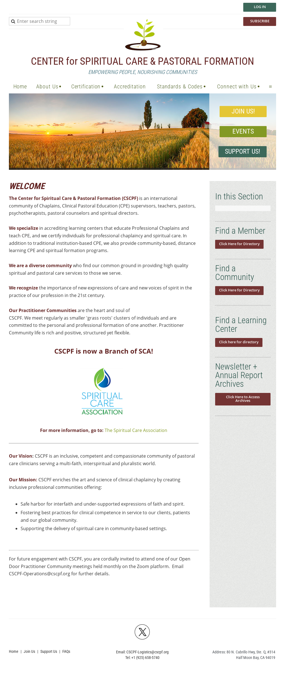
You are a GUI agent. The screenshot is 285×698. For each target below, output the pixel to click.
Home (13, 651)
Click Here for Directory (239, 243)
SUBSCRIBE (259, 20)
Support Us (48, 651)
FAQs (66, 651)
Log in (260, 6)
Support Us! (242, 151)
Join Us (29, 651)
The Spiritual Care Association (136, 430)
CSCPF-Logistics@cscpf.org (147, 652)
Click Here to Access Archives (243, 398)
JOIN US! (243, 111)
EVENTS (243, 131)
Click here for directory (239, 341)
